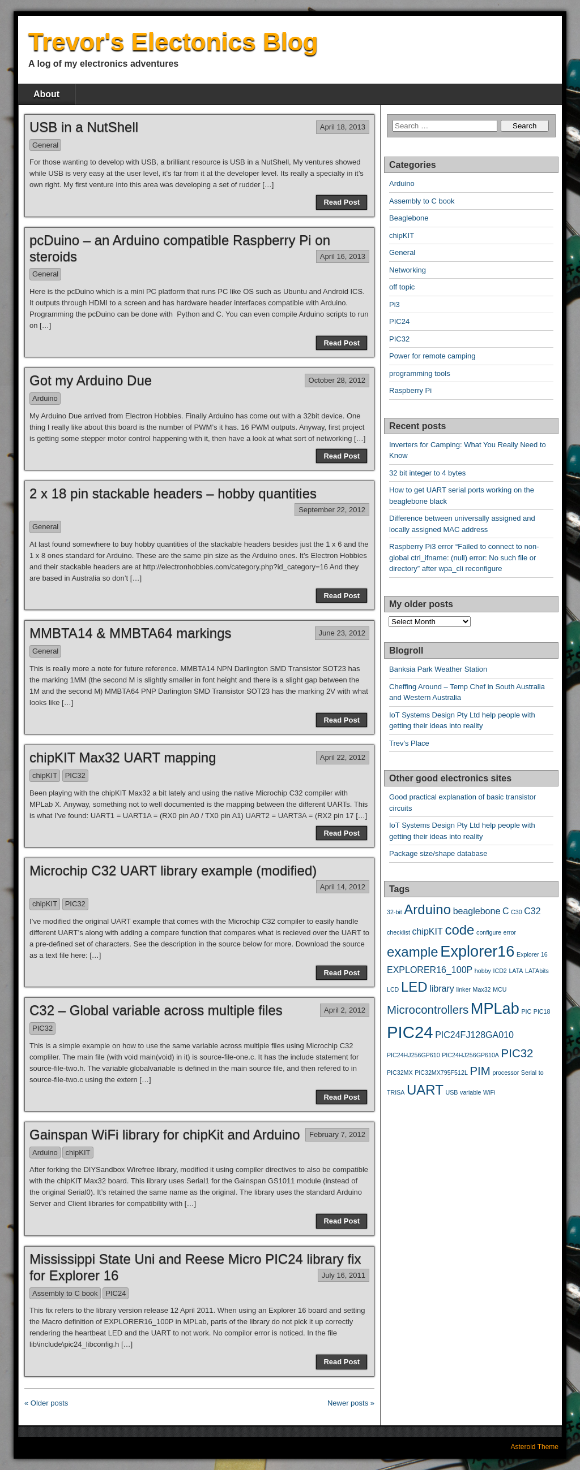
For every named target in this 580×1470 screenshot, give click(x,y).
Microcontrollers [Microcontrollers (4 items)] (427, 1009)
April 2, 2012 (344, 1010)
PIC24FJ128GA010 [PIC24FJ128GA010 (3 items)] (474, 1035)
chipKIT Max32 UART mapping (122, 757)
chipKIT (44, 775)
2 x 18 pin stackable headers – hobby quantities (173, 493)
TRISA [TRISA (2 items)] (395, 1092)
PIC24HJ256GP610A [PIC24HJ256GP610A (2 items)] (470, 1055)
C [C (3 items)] (505, 911)
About (46, 94)
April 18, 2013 (342, 127)
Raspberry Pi (410, 390)
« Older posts (46, 1403)
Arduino (45, 398)
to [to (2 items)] (541, 1072)
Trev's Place (409, 743)
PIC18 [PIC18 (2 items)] (542, 1011)
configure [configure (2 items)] (488, 932)
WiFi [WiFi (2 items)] (489, 1092)
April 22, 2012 (342, 757)
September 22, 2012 (331, 509)
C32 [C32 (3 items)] (532, 911)
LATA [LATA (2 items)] (516, 970)
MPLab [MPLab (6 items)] (495, 1008)
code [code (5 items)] (459, 929)
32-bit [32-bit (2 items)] (394, 912)
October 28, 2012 (337, 380)
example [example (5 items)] (412, 951)
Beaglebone (408, 218)
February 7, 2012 (337, 1134)
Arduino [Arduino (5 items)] (427, 909)
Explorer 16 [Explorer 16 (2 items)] (532, 954)
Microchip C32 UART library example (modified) (173, 870)
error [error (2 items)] (510, 932)
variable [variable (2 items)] (470, 1092)
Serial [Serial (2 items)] (528, 1072)
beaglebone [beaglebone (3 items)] (477, 911)
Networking (407, 270)
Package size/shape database (438, 853)
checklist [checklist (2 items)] (398, 932)
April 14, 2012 (342, 887)
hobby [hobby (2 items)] (483, 970)
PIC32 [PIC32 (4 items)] (517, 1053)
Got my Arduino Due (90, 380)
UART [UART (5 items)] (425, 1089)
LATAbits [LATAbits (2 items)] (537, 970)
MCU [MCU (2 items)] (499, 989)
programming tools (419, 373)
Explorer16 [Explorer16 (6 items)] (477, 951)
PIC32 (75, 775)
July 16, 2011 (343, 1275)
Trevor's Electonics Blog (173, 41)
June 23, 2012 (342, 633)
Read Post (341, 202)
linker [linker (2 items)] (463, 989)
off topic (402, 287)
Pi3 (394, 304)
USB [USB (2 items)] (452, 1092)
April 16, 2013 (342, 256)
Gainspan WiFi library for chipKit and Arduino (164, 1134)
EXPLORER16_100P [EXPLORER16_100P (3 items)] (429, 970)
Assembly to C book (65, 1293)
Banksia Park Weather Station (438, 669)
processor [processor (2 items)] (505, 1072)
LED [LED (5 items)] (414, 987)
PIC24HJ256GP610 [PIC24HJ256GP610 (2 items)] (413, 1055)
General (45, 145)
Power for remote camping (432, 356)
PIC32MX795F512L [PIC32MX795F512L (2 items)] (441, 1072)
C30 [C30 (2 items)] (516, 912)
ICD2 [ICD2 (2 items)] (500, 970)
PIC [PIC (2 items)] (526, 1011)
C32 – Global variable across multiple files (156, 1010)
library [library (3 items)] (441, 988)
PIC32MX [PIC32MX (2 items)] (400, 1072)
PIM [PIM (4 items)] (480, 1070)
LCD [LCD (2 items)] (393, 989)
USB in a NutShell (83, 127)
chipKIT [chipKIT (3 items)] (427, 931)
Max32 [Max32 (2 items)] (482, 989)
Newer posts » (350, 1403)
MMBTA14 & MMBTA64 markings (130, 633)
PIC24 (115, 1293)
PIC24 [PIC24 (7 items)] (410, 1032)
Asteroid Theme (535, 1447)
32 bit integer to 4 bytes (427, 473)
